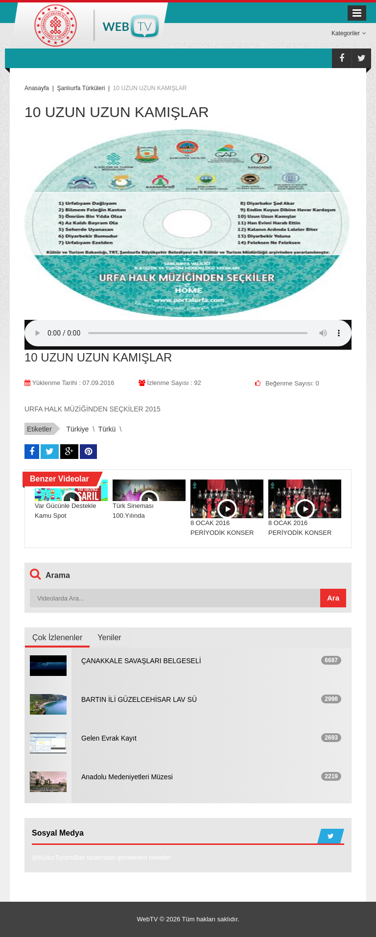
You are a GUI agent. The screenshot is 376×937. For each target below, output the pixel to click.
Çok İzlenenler (57, 637)
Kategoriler (348, 33)
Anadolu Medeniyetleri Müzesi (127, 777)
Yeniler (109, 637)
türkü (107, 429)
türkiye (77, 429)
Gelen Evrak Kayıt (109, 738)
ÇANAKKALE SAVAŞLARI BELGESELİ (141, 661)
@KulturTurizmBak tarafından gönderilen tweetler (101, 857)
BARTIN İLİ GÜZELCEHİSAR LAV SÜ (139, 699)
